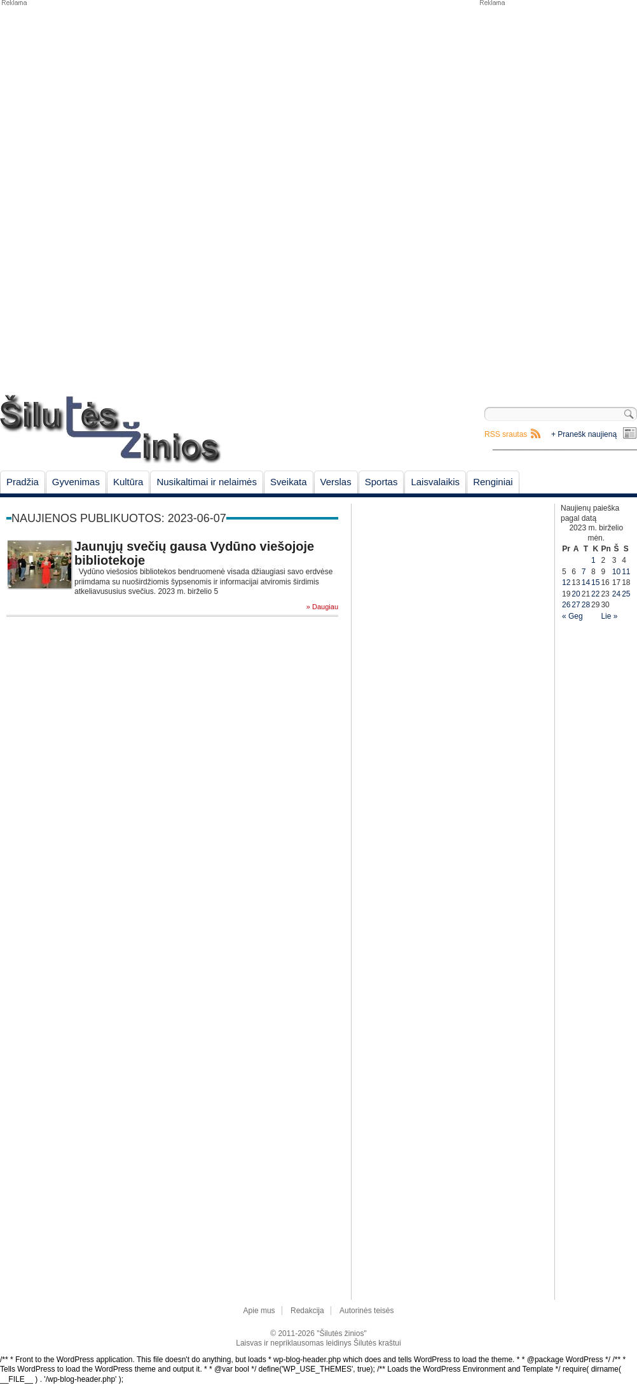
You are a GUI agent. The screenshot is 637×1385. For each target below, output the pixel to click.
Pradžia (22, 481)
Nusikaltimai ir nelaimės (206, 481)
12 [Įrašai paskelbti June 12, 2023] (566, 582)
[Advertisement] (517, 197)
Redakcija (307, 1310)
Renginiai (493, 481)
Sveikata (288, 481)
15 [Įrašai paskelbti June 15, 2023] (595, 582)
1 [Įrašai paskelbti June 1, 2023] (593, 560)
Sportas (381, 481)
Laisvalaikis (435, 481)
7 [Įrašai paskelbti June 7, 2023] (584, 571)
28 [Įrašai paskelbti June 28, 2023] (586, 604)
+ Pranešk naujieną (584, 434)
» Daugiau (322, 606)
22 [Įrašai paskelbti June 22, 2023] (595, 593)
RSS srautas (505, 434)
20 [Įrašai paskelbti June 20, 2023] (576, 593)
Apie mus (259, 1310)
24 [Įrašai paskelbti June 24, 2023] (616, 593)
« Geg (572, 616)
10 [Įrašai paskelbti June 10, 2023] (616, 571)
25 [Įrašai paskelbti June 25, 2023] (626, 593)
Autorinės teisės (366, 1310)
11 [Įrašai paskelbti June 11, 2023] (626, 571)
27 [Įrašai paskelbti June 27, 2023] (576, 604)
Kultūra (128, 481)
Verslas (336, 481)
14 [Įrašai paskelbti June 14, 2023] (586, 582)
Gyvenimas (76, 481)
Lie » (609, 616)
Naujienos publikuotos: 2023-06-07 (118, 518)
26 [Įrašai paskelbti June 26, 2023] (566, 604)
